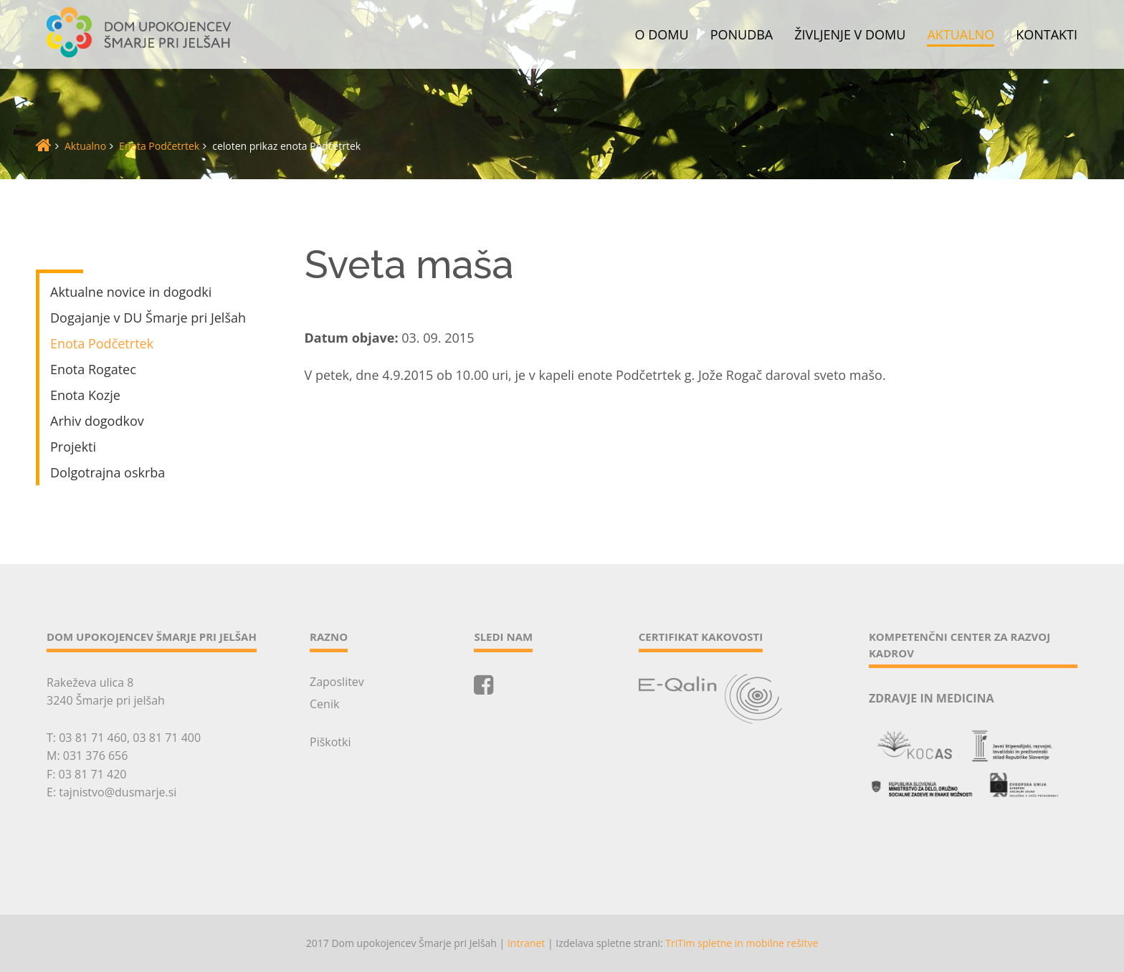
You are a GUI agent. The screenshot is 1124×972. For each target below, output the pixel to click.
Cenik (324, 704)
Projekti (73, 446)
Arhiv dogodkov (97, 420)
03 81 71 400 (167, 737)
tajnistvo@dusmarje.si (117, 792)
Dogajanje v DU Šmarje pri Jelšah (148, 317)
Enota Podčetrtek (159, 146)
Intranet (526, 943)
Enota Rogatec (93, 369)
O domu (662, 35)
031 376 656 (95, 755)
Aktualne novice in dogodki (130, 291)
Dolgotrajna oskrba (107, 472)
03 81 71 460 (93, 737)
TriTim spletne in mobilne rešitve (741, 943)
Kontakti (1046, 35)
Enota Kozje (85, 395)
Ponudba (741, 35)
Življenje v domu (849, 35)
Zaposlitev (337, 682)
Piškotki (330, 742)
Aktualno (960, 35)
